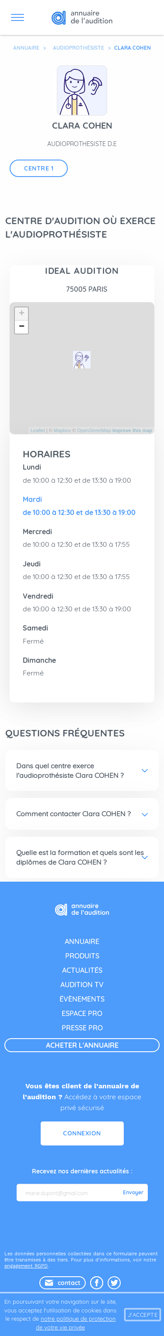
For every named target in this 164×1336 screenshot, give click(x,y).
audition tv (82, 984)
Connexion (82, 1133)
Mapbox (62, 430)
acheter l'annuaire (82, 1045)
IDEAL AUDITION (82, 270)
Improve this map (132, 430)
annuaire (82, 941)
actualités (82, 970)
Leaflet (38, 430)
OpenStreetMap (94, 430)
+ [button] (21, 313)
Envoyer (133, 1192)
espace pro (82, 1013)
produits (82, 956)
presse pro (82, 1028)
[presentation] (83, 1225)
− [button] (21, 327)
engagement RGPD (26, 1266)
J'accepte (143, 1314)
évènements (82, 999)
